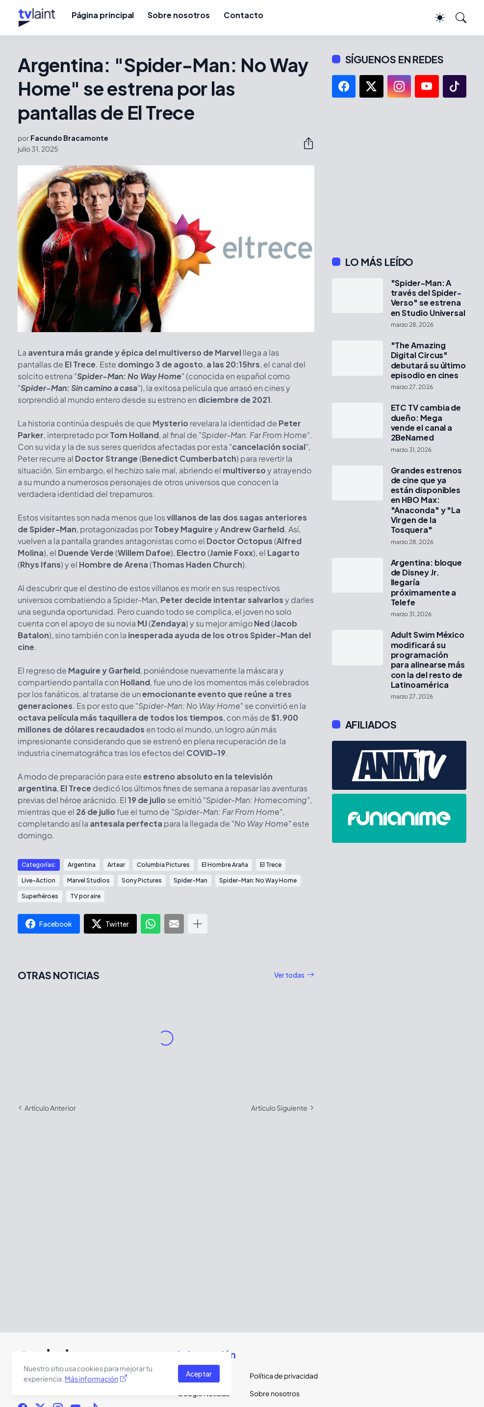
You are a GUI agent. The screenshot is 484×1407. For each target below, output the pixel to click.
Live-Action (38, 880)
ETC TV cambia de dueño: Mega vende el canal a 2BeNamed (426, 423)
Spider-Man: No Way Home (258, 880)
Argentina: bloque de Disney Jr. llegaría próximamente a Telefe (426, 582)
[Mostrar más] (197, 924)
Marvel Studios (88, 880)
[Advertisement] (399, 176)
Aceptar (199, 1373)
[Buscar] (456, 17)
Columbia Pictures (163, 864)
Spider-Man (190, 880)
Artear (116, 864)
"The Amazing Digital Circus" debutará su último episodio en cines (428, 360)
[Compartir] (304, 143)
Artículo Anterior (50, 1107)
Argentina (82, 864)
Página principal (103, 15)
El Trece (270, 864)
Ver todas (289, 974)
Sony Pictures (142, 880)
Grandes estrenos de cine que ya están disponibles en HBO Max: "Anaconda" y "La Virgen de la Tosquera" (426, 500)
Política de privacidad (278, 1375)
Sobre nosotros (179, 15)
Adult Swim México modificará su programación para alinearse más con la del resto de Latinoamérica (428, 660)
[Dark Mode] (435, 17)
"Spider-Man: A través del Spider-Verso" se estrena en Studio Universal (428, 298)
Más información (91, 1378)
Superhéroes (40, 896)
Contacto (243, 15)
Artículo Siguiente (279, 1107)
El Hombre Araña (225, 864)
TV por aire (85, 896)
